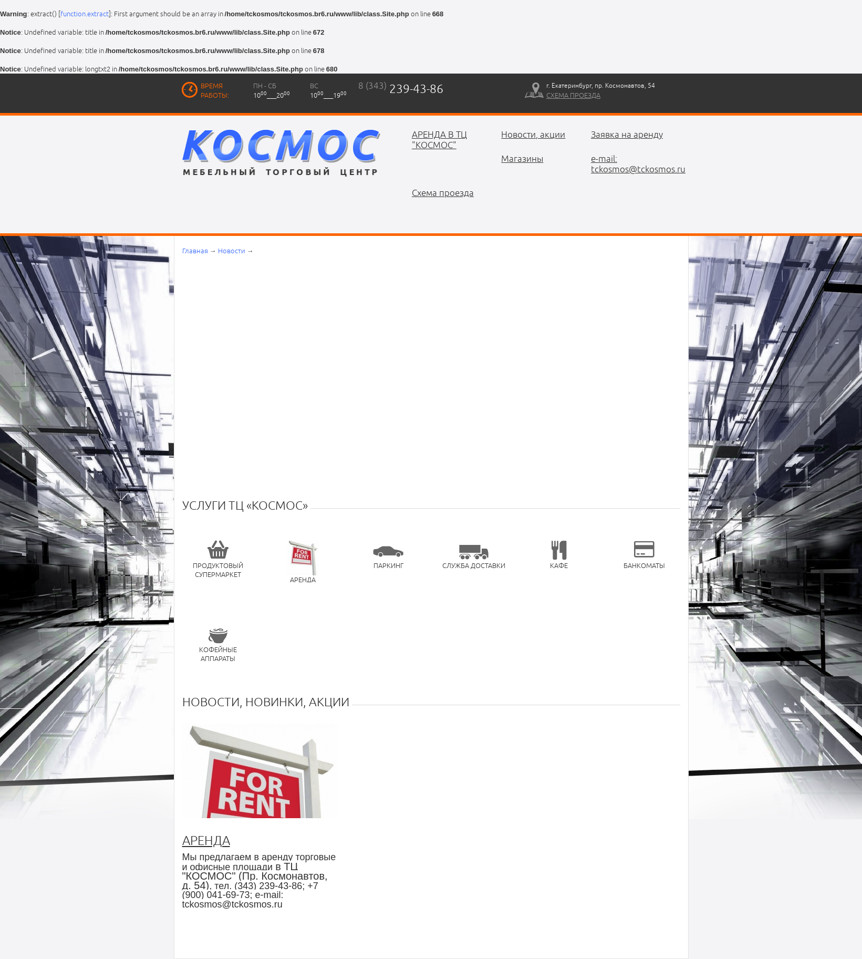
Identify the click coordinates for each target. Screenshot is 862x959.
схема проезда (573, 95)
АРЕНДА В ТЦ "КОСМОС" (439, 139)
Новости (231, 251)
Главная (195, 251)
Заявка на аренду (627, 134)
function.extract (84, 14)
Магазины (522, 158)
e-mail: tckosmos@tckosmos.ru (628, 163)
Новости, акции (533, 134)
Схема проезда (443, 193)
